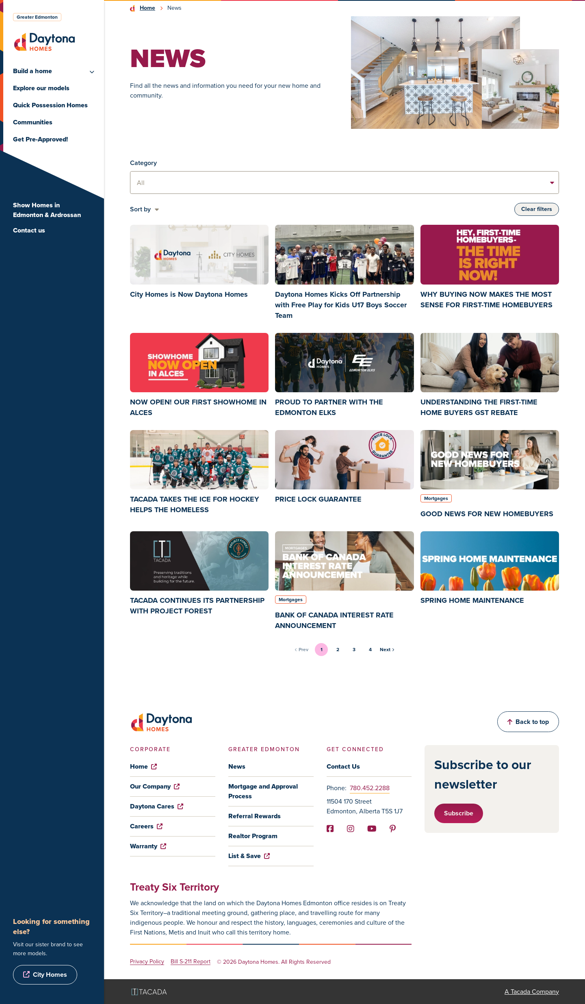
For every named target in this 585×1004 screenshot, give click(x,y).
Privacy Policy (147, 962)
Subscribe (458, 813)
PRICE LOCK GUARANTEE (318, 499)
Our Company (155, 786)
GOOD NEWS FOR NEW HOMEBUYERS (486, 514)
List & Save (249, 856)
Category (143, 162)
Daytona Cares (156, 806)
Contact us (29, 230)
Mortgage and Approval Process (263, 791)
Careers (146, 826)
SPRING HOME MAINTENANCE (472, 600)
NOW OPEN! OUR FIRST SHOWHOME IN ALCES (198, 407)
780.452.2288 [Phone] (370, 788)
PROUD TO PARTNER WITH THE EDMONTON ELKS (329, 407)
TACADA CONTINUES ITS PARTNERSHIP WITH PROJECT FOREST (197, 605)
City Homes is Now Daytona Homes (189, 294)
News (236, 766)
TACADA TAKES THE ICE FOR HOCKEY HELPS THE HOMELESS (194, 504)
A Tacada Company (532, 991)
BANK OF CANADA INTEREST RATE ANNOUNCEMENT (334, 620)
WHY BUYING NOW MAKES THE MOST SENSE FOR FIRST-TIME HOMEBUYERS (486, 299)
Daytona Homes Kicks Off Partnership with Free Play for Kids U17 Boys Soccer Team (341, 305)
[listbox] (344, 182)
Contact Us (343, 766)
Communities (32, 122)
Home (147, 8)
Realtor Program (252, 836)
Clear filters (536, 209)
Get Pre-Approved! (40, 139)
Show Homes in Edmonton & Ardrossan (47, 209)
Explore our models (41, 88)
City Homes (50, 974)
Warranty (148, 846)
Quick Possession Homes (50, 105)
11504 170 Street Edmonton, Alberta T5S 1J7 (365, 806)
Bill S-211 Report (190, 962)
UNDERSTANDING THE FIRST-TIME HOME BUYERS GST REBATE (478, 407)
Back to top (528, 721)
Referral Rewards (254, 816)
